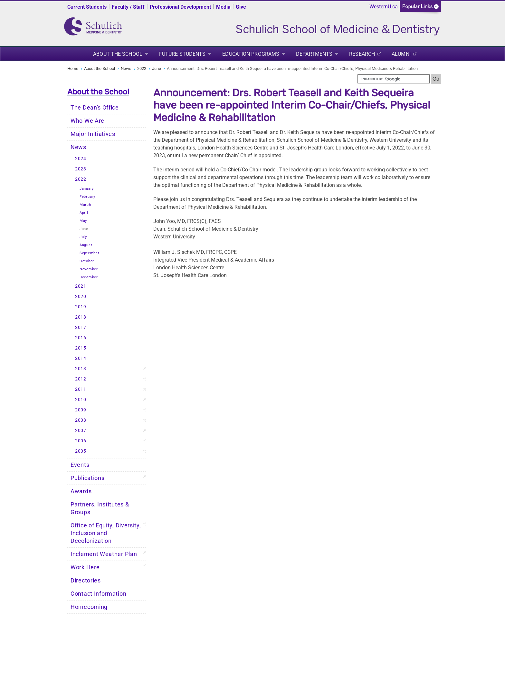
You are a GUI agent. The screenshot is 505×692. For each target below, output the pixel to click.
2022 (141, 68)
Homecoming (89, 607)
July (83, 237)
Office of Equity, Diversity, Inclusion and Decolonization (106, 533)
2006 (80, 441)
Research (362, 54)
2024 (80, 158)
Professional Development (180, 7)
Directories (86, 580)
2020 (80, 296)
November (89, 269)
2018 (80, 317)
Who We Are (87, 121)
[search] (393, 78)
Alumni (401, 54)
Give (241, 7)
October (87, 261)
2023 (80, 169)
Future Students (182, 54)
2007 (80, 430)
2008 (80, 420)
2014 (80, 358)
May (83, 221)
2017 (80, 327)
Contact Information (98, 594)
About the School (117, 54)
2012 (80, 379)
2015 (80, 348)
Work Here (85, 567)
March (85, 205)
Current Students (87, 7)
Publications (87, 478)
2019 (80, 307)
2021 (80, 286)
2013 (80, 368)
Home (72, 68)
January (87, 189)
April (84, 213)
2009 (80, 410)
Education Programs (250, 54)
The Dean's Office (95, 107)
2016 (80, 338)
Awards (81, 491)
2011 (80, 389)
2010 (80, 399)
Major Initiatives (93, 134)
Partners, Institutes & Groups (100, 508)
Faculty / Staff (128, 7)
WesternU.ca (383, 7)
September (89, 253)
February (87, 197)
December (89, 277)
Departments (314, 54)
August (86, 245)
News (126, 68)
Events (80, 465)
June (156, 68)
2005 (80, 451)
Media (223, 7)
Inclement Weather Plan (104, 554)
